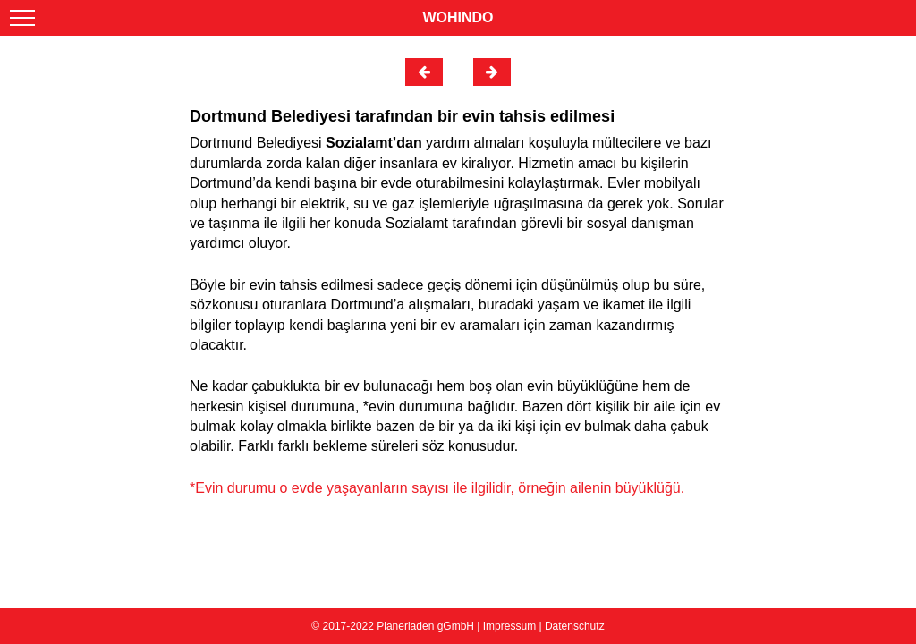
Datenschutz (575, 626)
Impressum (509, 626)
